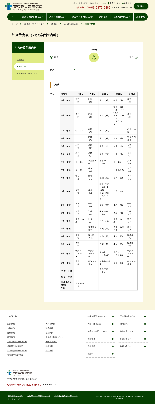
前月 (56, 57)
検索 (142, 6)
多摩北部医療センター (17, 342)
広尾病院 (11, 324)
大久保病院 (50, 324)
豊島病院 (11, 333)
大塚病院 (11, 328)
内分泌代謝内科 (71, 24)
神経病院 (49, 346)
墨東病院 (11, 337)
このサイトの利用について (38, 396)
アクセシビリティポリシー (66, 396)
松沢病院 (49, 351)
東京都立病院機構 (15, 355)
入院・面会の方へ (57, 17)
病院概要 (103, 17)
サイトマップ (13, 399)
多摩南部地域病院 (15, 346)
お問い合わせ (126, 346)
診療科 (54, 24)
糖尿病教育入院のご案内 (27, 73)
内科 (52, 70)
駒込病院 (49, 328)
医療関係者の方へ (122, 17)
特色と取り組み (126, 331)
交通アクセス (115, 3)
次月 (131, 57)
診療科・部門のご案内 (82, 17)
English (103, 3)
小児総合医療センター (17, 351)
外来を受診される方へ (33, 17)
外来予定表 (21, 67)
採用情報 (140, 17)
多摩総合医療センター (55, 337)
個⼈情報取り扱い (15, 396)
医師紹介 (20, 60)
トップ (13, 17)
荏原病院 (49, 333)
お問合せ (127, 3)
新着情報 (91, 346)
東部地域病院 (51, 342)
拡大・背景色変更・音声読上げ (86, 3)
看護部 (90, 354)
